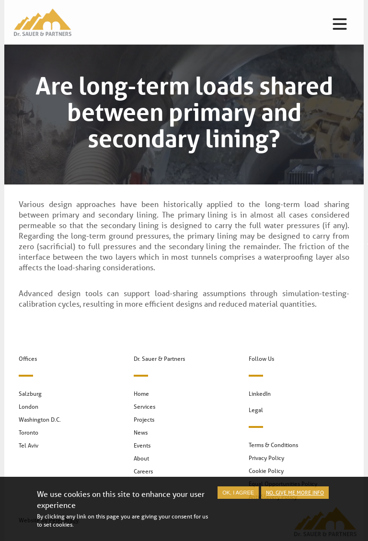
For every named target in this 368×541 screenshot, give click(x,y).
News (141, 432)
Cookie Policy (266, 471)
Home (141, 394)
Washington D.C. (40, 419)
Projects (144, 419)
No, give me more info (295, 496)
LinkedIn (260, 394)
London (28, 407)
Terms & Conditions (273, 445)
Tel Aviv (28, 445)
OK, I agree (238, 496)
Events (142, 445)
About (141, 458)
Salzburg (30, 394)
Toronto (28, 432)
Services (144, 407)
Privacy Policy (266, 458)
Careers (143, 471)
